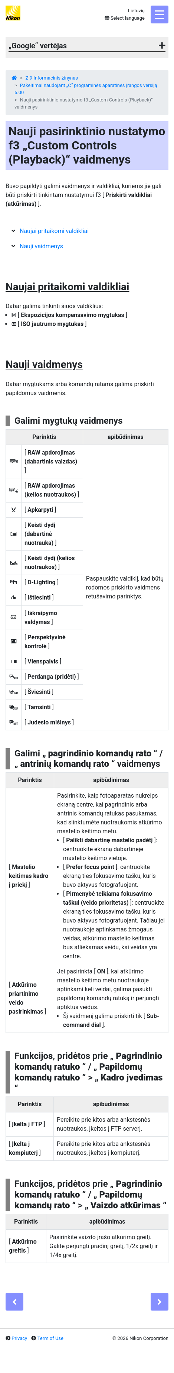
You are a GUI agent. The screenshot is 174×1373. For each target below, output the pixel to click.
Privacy (19, 1338)
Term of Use (50, 1338)
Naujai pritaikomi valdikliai (54, 231)
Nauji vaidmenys (41, 246)
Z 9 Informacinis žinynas (52, 78)
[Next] (159, 1302)
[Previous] (14, 1302)
